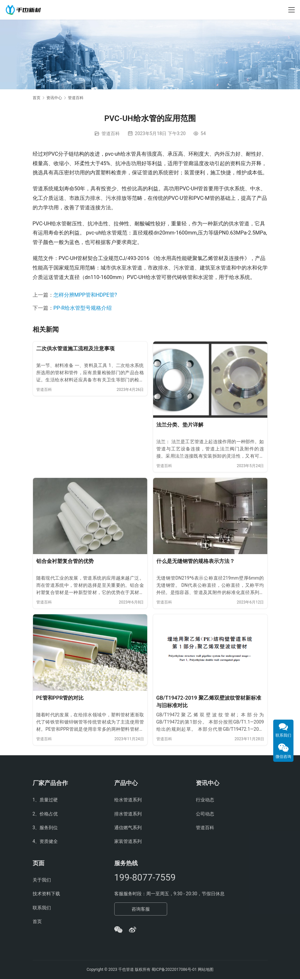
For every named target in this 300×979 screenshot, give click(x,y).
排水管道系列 (128, 813)
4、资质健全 (45, 841)
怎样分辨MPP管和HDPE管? (85, 295)
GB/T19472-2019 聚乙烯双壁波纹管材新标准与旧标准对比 (208, 702)
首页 (36, 98)
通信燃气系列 (128, 827)
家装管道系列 (128, 841)
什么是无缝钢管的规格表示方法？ (195, 561)
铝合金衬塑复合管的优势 (65, 561)
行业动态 (205, 799)
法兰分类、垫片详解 (179, 425)
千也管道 (126, 969)
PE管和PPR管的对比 (60, 698)
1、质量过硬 (45, 799)
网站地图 (205, 969)
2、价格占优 (45, 813)
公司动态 (205, 813)
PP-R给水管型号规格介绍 (83, 308)
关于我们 (42, 880)
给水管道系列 (128, 799)
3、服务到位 (45, 827)
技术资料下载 (46, 893)
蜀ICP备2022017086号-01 (174, 969)
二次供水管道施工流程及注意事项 (75, 348)
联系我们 (42, 907)
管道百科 (111, 133)
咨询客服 (141, 909)
